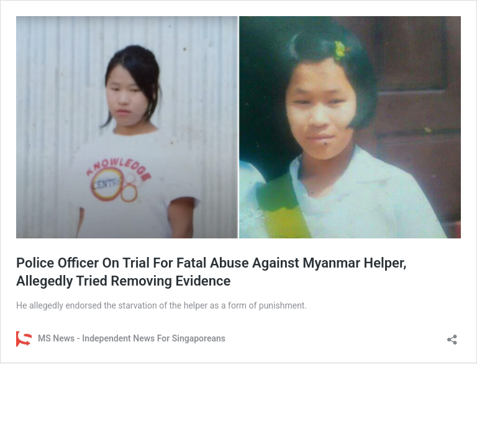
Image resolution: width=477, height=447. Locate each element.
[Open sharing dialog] (452, 335)
